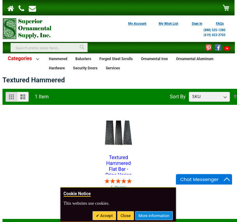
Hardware (57, 68)
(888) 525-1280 (215, 30)
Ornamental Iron (154, 59)
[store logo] (27, 28)
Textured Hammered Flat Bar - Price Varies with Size (119, 164)
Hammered (58, 59)
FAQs (220, 24)
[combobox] (49, 47)
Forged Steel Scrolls (116, 59)
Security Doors (85, 68)
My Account (137, 24)
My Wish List (168, 24)
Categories (20, 58)
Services (113, 68)
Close (126, 215)
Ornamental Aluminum (194, 59)
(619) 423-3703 (215, 35)
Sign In (197, 24)
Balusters (83, 59)
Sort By (177, 96)
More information (154, 215)
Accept (106, 215)
